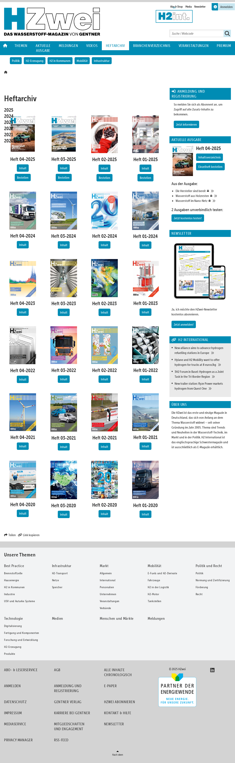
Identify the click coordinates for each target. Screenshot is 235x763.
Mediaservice (15, 724)
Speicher (57, 587)
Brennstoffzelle (13, 573)
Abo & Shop (176, 6)
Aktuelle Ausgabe (43, 48)
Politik (16, 61)
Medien (57, 618)
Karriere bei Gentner (72, 713)
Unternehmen (108, 594)
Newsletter (199, 6)
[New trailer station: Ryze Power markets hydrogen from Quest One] (202, 386)
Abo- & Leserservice (21, 670)
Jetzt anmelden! (184, 324)
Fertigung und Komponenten (21, 633)
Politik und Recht (209, 566)
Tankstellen (154, 601)
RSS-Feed (61, 740)
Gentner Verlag (68, 702)
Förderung (202, 587)
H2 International (211, 437)
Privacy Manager (18, 740)
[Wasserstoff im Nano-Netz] (202, 200)
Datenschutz (15, 702)
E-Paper (110, 686)
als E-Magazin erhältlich (208, 447)
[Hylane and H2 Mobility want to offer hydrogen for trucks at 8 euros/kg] (202, 362)
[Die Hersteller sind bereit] (202, 190)
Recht (199, 594)
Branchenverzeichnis (151, 45)
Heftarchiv (115, 45)
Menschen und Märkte (117, 618)
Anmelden (12, 686)
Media (188, 6)
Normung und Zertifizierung (213, 580)
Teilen (10, 535)
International (107, 580)
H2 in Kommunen (60, 61)
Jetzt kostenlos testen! (188, 218)
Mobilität (82, 61)
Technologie (13, 618)
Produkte (9, 654)
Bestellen (22, 177)
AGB (57, 670)
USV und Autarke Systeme (19, 601)
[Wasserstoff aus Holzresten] (202, 195)
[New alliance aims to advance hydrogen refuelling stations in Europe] (202, 350)
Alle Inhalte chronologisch (118, 672)
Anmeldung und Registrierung (67, 688)
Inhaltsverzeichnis (209, 157)
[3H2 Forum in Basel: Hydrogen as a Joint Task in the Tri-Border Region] (202, 374)
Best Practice (14, 566)
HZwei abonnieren (119, 702)
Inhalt (22, 168)
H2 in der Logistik (158, 587)
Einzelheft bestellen (210, 167)
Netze (55, 580)
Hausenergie (11, 580)
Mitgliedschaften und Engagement (69, 726)
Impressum (13, 713)
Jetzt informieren (186, 124)
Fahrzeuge (154, 580)
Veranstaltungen (194, 45)
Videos (92, 45)
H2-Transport (60, 573)
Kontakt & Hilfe (117, 713)
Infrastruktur (102, 61)
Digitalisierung (13, 626)
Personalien (107, 587)
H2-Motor (153, 594)
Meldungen (68, 45)
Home (5, 45)
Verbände (105, 608)
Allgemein (106, 573)
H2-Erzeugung (34, 61)
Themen (21, 45)
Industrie (9, 594)
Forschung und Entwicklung (21, 640)
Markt (104, 566)
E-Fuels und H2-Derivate (162, 573)
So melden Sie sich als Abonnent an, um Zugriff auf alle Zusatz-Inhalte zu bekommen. (198, 109)
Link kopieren (29, 535)
